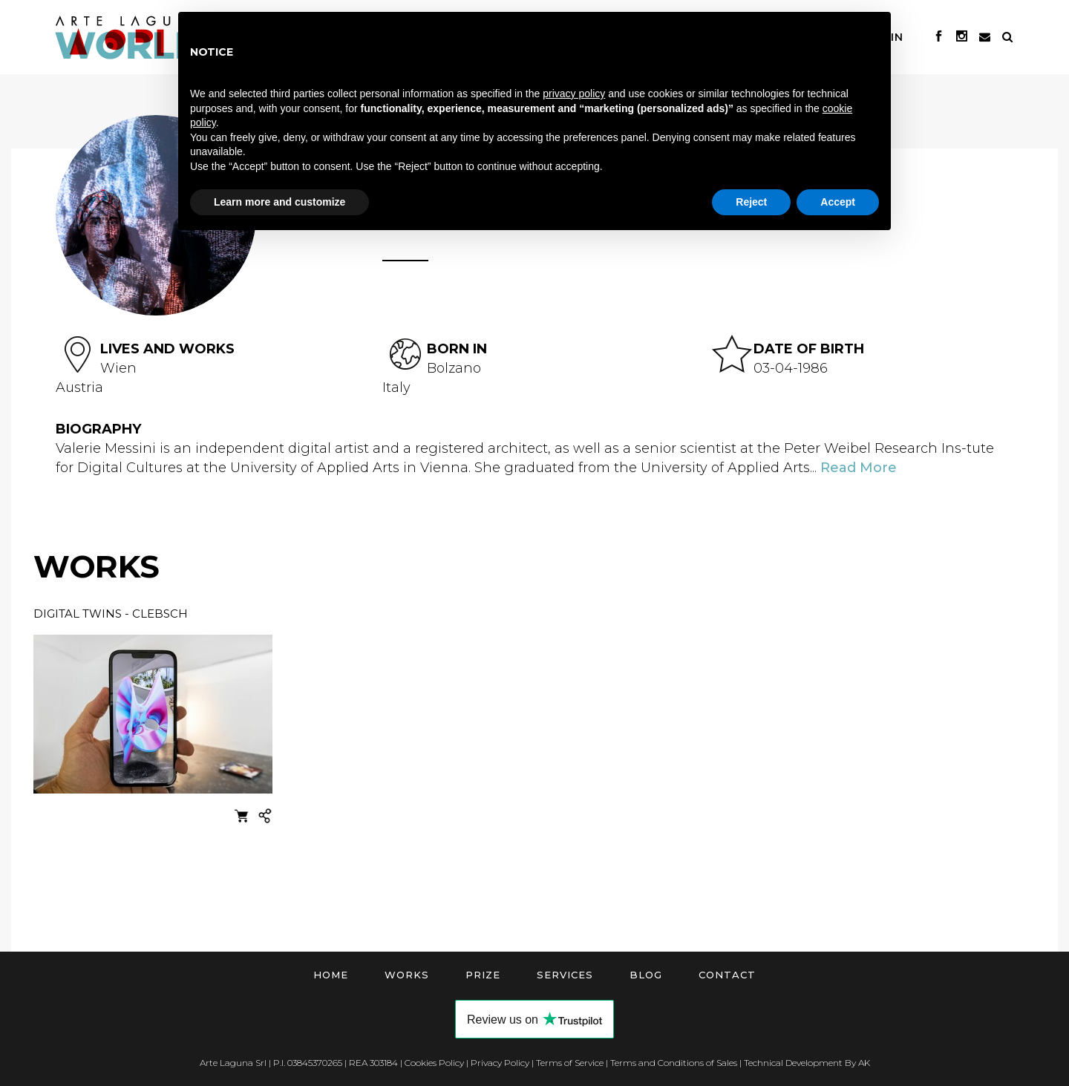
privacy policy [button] (574, 93)
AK (864, 1062)
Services (565, 975)
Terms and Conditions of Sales (673, 1062)
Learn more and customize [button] (279, 202)
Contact (727, 975)
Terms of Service (570, 1062)
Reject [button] (751, 202)
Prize (482, 975)
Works (407, 975)
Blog (646, 975)
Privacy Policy (500, 1062)
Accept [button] (837, 202)
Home (330, 975)
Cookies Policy (434, 1062)
